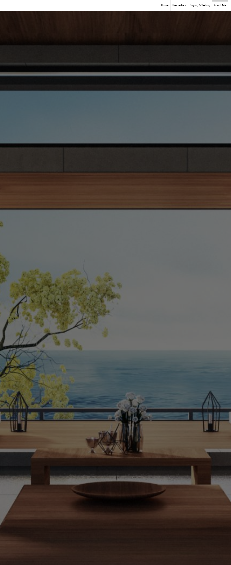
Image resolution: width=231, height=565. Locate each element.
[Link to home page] (4, 5)
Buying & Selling (200, 5)
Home (165, 5)
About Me (220, 5)
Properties (179, 5)
